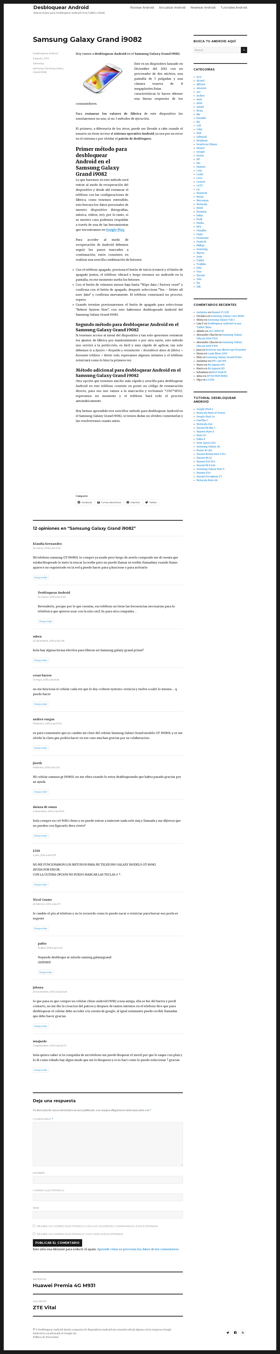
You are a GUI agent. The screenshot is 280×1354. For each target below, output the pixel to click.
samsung (38, 68)
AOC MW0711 (216, 331)
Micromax (202, 200)
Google (200, 151)
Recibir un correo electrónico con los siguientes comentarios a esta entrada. (98, 1226)
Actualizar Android (172, 7)
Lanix (199, 174)
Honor (200, 155)
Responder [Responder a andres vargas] (40, 747)
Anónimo (201, 312)
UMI (198, 267)
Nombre (39, 1172)
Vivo (198, 271)
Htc (198, 163)
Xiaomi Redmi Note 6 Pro (211, 454)
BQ (198, 121)
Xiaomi (200, 275)
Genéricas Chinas (206, 144)
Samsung (38, 63)
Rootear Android (142, 7)
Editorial (201, 136)
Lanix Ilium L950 (217, 353)
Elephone (202, 140)
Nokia (199, 215)
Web (36, 1207)
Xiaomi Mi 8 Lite (206, 465)
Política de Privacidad (45, 1337)
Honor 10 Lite (204, 450)
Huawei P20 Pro (205, 461)
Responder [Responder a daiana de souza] (40, 835)
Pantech (201, 241)
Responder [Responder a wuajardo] (40, 1070)
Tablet (200, 260)
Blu (198, 114)
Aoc (198, 91)
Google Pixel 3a (205, 416)
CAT (198, 125)
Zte (198, 282)
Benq (199, 110)
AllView (200, 84)
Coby (199, 129)
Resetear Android (203, 7)
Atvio (199, 103)
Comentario (43, 1119)
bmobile (201, 118)
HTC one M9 (218, 361)
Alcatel (200, 80)
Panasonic (202, 237)
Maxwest (201, 193)
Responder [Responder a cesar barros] (40, 704)
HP (198, 159)
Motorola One (204, 424)
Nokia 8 (200, 439)
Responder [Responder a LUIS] (40, 884)
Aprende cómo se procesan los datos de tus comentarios (138, 1249)
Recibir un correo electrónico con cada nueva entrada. (80, 1234)
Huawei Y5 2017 (220, 312)
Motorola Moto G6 (207, 480)
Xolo (199, 279)
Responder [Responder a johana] (40, 1026)
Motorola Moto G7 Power (210, 412)
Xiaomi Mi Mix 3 (205, 427)
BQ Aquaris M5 (216, 364)
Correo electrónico (48, 1190)
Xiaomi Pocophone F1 (209, 476)
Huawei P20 (203, 472)
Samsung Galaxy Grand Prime (224, 357)
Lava (199, 178)
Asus (199, 99)
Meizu (200, 196)
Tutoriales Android (234, 7)
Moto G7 (201, 435)
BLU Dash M (219, 372)
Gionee (200, 148)
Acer (199, 76)
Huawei (200, 166)
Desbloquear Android (61, 7)
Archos (200, 95)
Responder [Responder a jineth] (40, 791)
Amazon (201, 88)
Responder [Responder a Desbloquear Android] (45, 621)
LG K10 (210, 379)
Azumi (200, 106)
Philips (200, 245)
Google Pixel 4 (204, 409)
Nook (199, 219)
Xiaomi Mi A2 (204, 457)
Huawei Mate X (205, 431)
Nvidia (200, 223)
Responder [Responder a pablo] (45, 972)
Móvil (199, 208)
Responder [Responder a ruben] (40, 660)
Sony (199, 256)
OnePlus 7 (202, 420)
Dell (198, 133)
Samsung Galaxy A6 (208, 446)
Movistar (201, 211)
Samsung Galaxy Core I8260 (227, 316)
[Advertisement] (140, 24)
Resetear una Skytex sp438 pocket (226, 349)
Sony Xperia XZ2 (206, 442)
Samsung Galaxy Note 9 (210, 469)
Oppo (199, 234)
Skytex (200, 252)
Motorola (201, 204)
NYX (198, 226)
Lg (198, 189)
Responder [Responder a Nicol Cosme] (40, 928)
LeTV (199, 185)
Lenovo (200, 181)
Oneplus (201, 230)
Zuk (198, 286)
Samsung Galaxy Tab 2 (221, 319)
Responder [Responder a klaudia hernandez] (40, 577)
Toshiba (201, 264)
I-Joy (199, 170)
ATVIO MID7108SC (217, 376)
